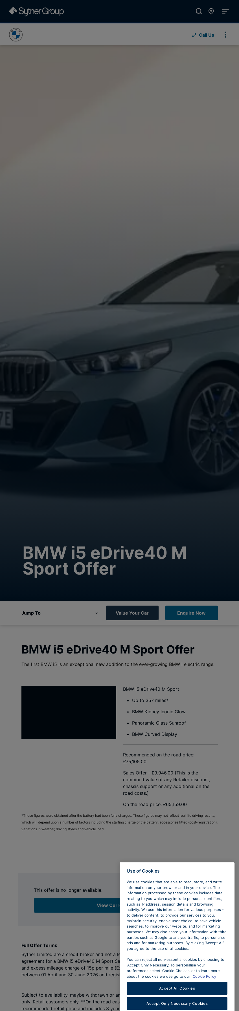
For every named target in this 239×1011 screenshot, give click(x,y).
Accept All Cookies (177, 998)
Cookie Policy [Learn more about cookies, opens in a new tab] (204, 986)
